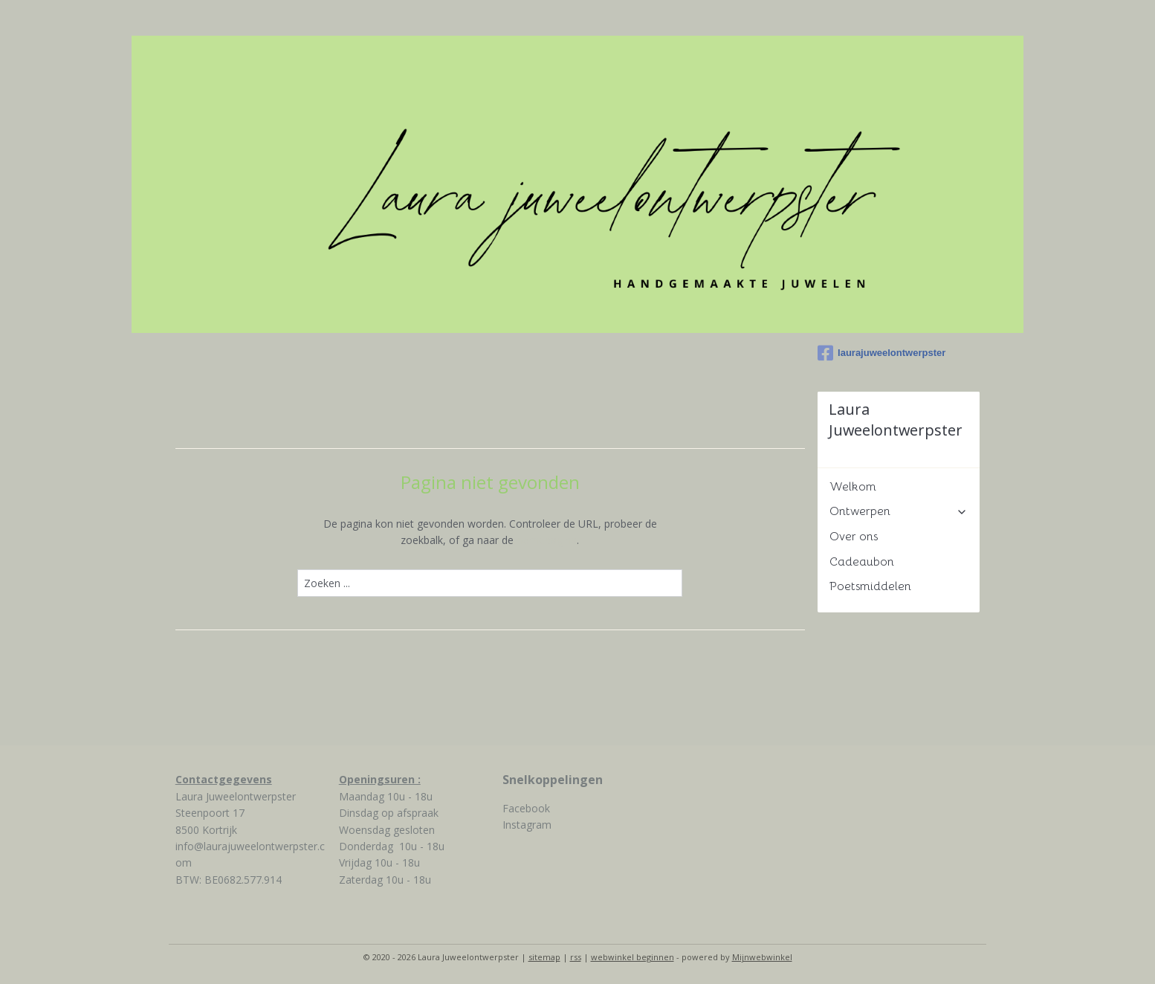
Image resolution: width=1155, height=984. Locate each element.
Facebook (526, 808)
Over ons (853, 536)
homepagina (547, 540)
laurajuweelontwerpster (881, 353)
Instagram (526, 825)
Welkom (852, 486)
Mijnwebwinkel (762, 956)
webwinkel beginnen (632, 956)
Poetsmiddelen (870, 586)
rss (575, 956)
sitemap (544, 956)
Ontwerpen (898, 511)
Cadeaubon (861, 561)
